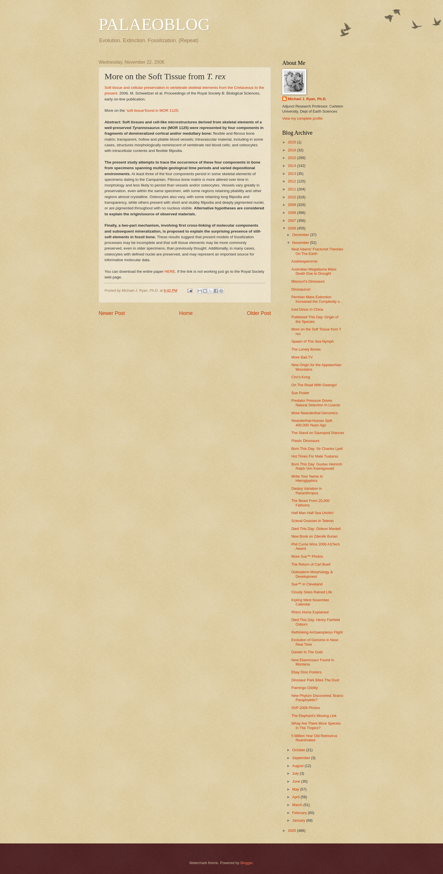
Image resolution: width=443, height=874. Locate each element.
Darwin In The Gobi (307, 652)
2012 (292, 181)
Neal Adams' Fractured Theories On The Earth (317, 251)
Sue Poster (300, 393)
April (296, 797)
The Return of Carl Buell (310, 564)
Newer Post (112, 313)
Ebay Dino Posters (306, 672)
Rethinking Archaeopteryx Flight (317, 632)
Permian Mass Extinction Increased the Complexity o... (317, 299)
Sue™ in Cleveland (306, 584)
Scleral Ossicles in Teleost (312, 521)
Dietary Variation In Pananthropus (306, 490)
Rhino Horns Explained (310, 612)
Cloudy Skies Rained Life (311, 592)
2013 (292, 173)
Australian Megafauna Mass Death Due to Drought (313, 271)
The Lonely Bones (306, 349)
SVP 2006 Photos (305, 708)
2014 (292, 166)
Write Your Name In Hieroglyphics (307, 478)
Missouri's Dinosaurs (308, 281)
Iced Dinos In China (307, 309)
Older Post (259, 313)
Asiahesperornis (304, 261)
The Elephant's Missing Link (313, 716)
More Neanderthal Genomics (314, 413)
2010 (292, 197)
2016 (292, 150)
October (299, 750)
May (296, 789)
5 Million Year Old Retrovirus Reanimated (314, 738)
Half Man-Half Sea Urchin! (312, 513)
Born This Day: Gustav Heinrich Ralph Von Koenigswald (316, 466)
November (301, 242)
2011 (292, 189)
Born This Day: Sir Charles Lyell (317, 448)
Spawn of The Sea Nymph (312, 341)
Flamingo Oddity (304, 688)
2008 (292, 213)
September (301, 758)
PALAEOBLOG (154, 24)
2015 (292, 158)
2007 (292, 220)
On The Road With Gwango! (314, 385)
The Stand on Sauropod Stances (317, 433)
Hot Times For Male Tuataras (314, 456)
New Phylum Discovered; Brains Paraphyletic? (317, 697)
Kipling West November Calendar (310, 602)
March (297, 805)
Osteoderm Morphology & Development (312, 574)
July (295, 773)
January (299, 820)
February (300, 813)
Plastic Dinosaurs (305, 441)
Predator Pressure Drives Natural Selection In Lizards (315, 402)
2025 (292, 142)
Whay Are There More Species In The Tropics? (316, 725)
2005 (292, 830)
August (298, 766)
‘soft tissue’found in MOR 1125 (152, 110)
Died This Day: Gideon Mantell (315, 529)
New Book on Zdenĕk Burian (314, 536)
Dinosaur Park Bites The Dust (315, 680)
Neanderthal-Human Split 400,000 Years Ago (311, 422)
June (296, 781)
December (301, 235)
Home (186, 313)
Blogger (246, 863)
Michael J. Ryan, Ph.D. (307, 99)
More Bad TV (302, 357)
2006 (292, 228)
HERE (169, 271)
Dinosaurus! (301, 289)
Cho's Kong (300, 377)
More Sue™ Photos (307, 556)
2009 (292, 205)
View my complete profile (302, 118)
